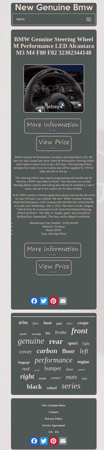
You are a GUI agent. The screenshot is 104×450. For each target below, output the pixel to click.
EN (51, 432)
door (69, 369)
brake (61, 332)
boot (48, 323)
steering (36, 333)
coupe (82, 322)
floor (68, 351)
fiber (70, 323)
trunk (42, 378)
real (26, 368)
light (85, 343)
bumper (52, 368)
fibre (36, 323)
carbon (47, 351)
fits (48, 333)
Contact (54, 412)
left (84, 351)
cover (25, 351)
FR (57, 432)
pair (59, 323)
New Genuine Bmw (54, 405)
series (70, 385)
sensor (81, 369)
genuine (31, 341)
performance (53, 360)
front (79, 330)
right (27, 376)
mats (71, 377)
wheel (52, 388)
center (56, 378)
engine (83, 361)
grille (37, 370)
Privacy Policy (54, 418)
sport (73, 343)
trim (23, 322)
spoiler (23, 333)
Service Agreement (53, 425)
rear (56, 341)
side (84, 378)
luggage (24, 362)
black (34, 386)
